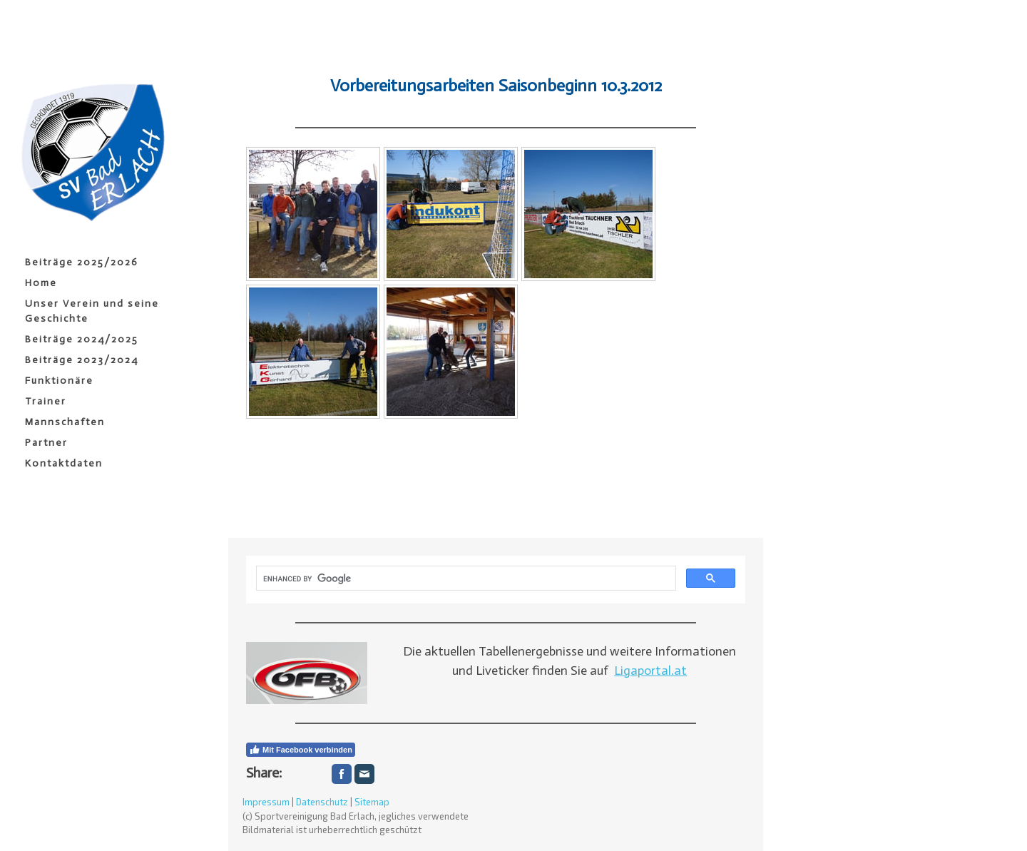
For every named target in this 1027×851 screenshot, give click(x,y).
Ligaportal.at (650, 670)
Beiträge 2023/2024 (81, 360)
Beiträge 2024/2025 (81, 339)
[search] (464, 578)
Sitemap (371, 801)
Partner (46, 443)
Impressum (266, 801)
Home (41, 283)
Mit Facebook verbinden (300, 749)
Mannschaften (65, 422)
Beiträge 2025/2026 (81, 262)
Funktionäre (59, 380)
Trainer (45, 401)
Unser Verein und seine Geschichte (92, 311)
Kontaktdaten (64, 463)
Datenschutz (322, 801)
